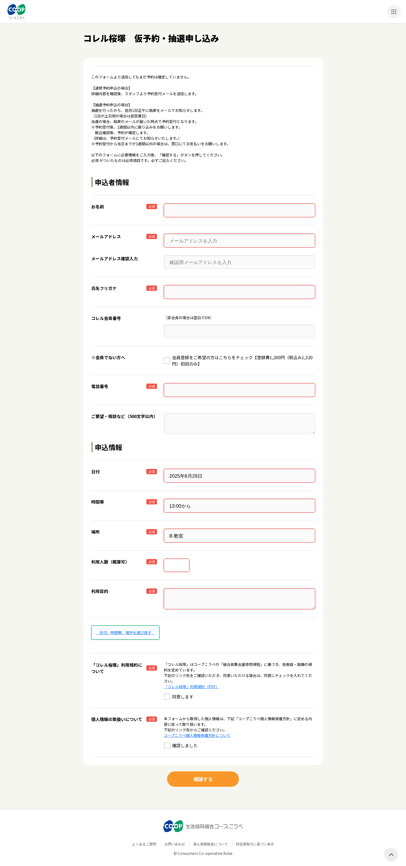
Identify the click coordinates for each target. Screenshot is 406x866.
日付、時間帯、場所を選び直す (125, 629)
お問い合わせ (174, 840)
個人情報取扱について (210, 840)
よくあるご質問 (144, 840)
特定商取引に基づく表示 (255, 840)
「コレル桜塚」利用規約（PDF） (191, 683)
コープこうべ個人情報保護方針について (197, 732)
